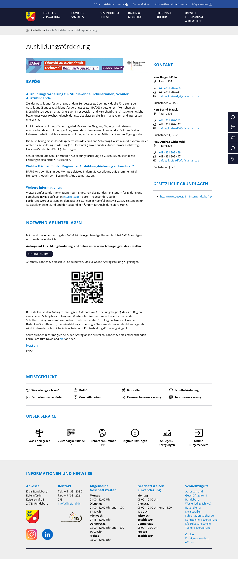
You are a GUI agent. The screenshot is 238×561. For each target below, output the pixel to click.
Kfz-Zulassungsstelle (198, 525)
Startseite (33, 32)
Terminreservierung (198, 529)
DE (97, 4)
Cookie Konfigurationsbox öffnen (197, 540)
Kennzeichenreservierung (201, 521)
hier (62, 340)
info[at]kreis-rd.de (69, 505)
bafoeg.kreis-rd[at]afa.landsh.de (179, 98)
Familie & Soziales (56, 32)
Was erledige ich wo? (198, 505)
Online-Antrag (39, 255)
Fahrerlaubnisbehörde (199, 517)
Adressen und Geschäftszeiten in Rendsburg (196, 497)
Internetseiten (72, 198)
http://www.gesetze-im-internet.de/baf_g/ (186, 198)
